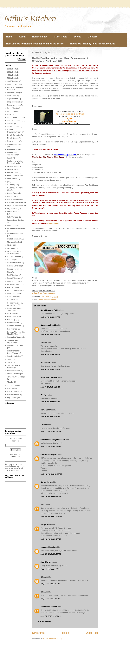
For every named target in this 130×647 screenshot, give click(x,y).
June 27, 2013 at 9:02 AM (51, 616)
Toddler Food (12, 385)
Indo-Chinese (12, 217)
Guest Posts (60, 37)
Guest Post (11, 196)
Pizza (9, 272)
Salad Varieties (13, 323)
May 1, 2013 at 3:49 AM (50, 569)
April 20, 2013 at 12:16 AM (51, 517)
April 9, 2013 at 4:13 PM (50, 387)
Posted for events (14, 284)
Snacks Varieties (14, 356)
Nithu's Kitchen (30, 18)
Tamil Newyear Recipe (16, 377)
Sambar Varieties (14, 326)
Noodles (10, 260)
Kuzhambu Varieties (15, 234)
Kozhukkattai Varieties (16, 228)
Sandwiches (12, 329)
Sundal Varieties (13, 371)
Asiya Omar (46, 410)
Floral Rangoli (12, 172)
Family (9, 158)
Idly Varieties (12, 208)
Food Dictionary (13, 175)
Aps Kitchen (46, 562)
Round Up (11, 319)
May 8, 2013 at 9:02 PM (50, 599)
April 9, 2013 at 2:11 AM (50, 317)
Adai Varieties (12, 81)
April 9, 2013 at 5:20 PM (50, 402)
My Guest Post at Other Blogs (14, 252)
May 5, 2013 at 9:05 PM (50, 584)
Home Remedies (14, 199)
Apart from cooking (14, 84)
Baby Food (11, 96)
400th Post (11, 75)
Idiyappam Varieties (15, 205)
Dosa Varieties (13, 141)
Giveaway (11, 185)
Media (9, 245)
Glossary (92, 37)
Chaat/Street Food (14, 117)
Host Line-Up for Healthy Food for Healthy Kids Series (35, 43)
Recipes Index (39, 37)
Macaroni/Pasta (13, 242)
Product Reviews (14, 290)
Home (9, 37)
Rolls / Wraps (12, 316)
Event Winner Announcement (13, 154)
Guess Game (12, 193)
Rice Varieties (12, 313)
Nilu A (43, 505)
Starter (10, 362)
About (22, 37)
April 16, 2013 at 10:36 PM (51, 474)
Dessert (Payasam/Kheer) (14, 131)
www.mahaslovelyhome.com (53, 440)
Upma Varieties (13, 391)
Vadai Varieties (13, 394)
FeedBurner (15, 456)
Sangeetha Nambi (48, 325)
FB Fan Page (52, 223)
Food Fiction (12, 179)
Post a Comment (44, 621)
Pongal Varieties (13, 278)
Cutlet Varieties (13, 127)
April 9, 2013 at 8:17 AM (50, 369)
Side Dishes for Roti (15, 345)
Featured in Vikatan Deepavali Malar (15, 162)
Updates (10, 388)
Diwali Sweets (12, 138)
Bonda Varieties (13, 105)
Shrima (44, 425)
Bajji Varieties (12, 99)
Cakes (9, 114)
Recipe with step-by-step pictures (15, 304)
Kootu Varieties (13, 225)
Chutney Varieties (14, 120)
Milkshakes (11, 248)
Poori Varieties (13, 281)
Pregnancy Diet (13, 287)
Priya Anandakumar (49, 377)
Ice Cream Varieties (15, 202)
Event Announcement (47, 299)
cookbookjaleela (48, 547)
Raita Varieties (13, 297)
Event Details (12, 149)
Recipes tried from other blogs (14, 309)
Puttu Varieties (13, 294)
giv (8, 182)
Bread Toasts (12, 108)
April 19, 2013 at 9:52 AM (51, 497)
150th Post (11, 69)
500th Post (11, 78)
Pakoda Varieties (14, 266)
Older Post (92, 632)
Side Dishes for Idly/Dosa (13, 341)
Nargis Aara (46, 482)
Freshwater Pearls (13, 470)
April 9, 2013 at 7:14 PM (50, 417)
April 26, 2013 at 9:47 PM (51, 539)
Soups (9, 359)
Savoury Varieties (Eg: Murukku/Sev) (16, 333)
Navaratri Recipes (14, 256)
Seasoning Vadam (14, 337)
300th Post (11, 72)
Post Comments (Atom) (52, 638)
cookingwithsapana (49, 454)
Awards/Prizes (13, 93)
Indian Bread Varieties (16, 212)
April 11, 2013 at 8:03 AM (51, 431)
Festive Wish (12, 169)
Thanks (10, 382)
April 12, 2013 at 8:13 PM (51, 446)
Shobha (44, 343)
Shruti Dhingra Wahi (49, 310)
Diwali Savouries (14, 135)
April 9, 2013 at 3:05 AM (50, 335)
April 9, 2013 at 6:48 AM (50, 354)
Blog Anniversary (14, 102)
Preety (43, 395)
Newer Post (38, 632)
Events (77, 37)
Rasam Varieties (13, 300)
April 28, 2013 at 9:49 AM (51, 554)
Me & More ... (46, 363)
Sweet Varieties (13, 374)
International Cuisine (15, 220)
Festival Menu (12, 166)
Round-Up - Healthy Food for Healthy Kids (92, 43)
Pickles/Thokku (13, 269)
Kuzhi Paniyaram (14, 239)
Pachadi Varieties (14, 263)
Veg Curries (12, 397)
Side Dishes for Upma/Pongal (13, 352)
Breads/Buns (12, 111)
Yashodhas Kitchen (49, 607)
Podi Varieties (12, 275)
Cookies (10, 123)
